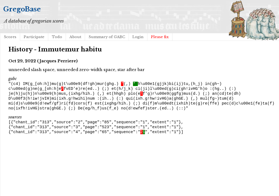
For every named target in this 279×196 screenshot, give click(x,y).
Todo (57, 37)
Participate (34, 37)
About (75, 37)
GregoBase (22, 9)
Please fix (160, 37)
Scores (10, 37)
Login (138, 37)
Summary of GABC (107, 37)
